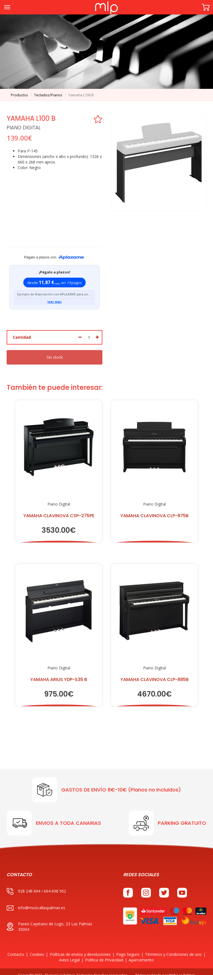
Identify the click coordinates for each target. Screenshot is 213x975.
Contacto (15, 947)
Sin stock (55, 350)
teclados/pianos (48, 94)
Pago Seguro (128, 947)
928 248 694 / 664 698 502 (36, 884)
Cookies (37, 947)
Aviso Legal (69, 953)
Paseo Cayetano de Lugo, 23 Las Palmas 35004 (49, 919)
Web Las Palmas (182, 968)
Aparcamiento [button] (141, 953)
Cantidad (22, 330)
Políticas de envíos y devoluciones (80, 947)
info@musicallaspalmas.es (36, 901)
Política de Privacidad (104, 953)
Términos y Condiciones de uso (173, 947)
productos (19, 94)
